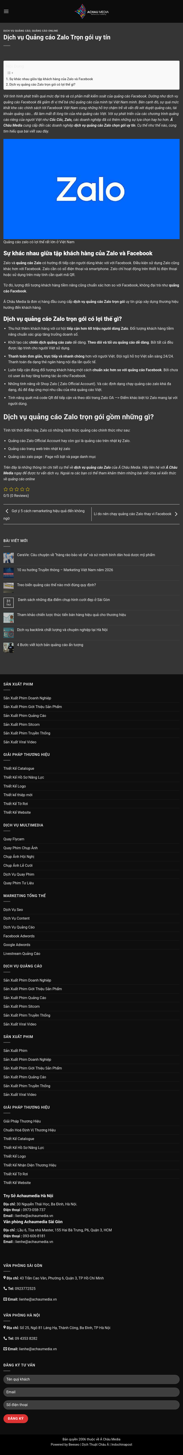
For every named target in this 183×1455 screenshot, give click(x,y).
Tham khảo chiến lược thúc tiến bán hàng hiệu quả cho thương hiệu (71, 615)
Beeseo (74, 1445)
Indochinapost (121, 1445)
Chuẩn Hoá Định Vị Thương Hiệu (29, 1130)
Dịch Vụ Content (16, 918)
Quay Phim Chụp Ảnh (20, 848)
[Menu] (6, 11)
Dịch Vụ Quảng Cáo (16, 30)
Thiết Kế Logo (14, 786)
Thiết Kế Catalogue (18, 768)
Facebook (138, 96)
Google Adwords (16, 945)
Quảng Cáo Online (45, 30)
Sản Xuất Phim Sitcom (21, 724)
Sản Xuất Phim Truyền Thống (26, 733)
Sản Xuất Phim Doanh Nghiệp (27, 698)
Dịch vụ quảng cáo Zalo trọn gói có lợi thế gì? (42, 85)
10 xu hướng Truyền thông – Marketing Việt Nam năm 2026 (65, 570)
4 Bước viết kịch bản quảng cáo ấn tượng (50, 645)
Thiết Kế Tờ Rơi (15, 804)
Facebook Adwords (19, 936)
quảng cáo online (21, 479)
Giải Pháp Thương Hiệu (22, 1121)
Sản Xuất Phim (15, 1050)
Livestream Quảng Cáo (21, 953)
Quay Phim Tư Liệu (18, 883)
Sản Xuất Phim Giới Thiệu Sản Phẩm (32, 707)
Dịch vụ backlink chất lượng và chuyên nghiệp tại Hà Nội (62, 630)
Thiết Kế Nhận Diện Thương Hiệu (29, 1165)
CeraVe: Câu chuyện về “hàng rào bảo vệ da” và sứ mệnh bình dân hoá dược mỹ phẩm (86, 555)
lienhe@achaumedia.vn (34, 1216)
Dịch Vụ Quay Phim (18, 874)
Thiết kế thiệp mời (17, 795)
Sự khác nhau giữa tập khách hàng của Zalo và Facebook (51, 79)
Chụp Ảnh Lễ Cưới (17, 865)
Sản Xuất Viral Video (19, 742)
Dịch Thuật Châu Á (95, 1445)
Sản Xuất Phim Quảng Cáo (24, 715)
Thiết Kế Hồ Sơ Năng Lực (23, 777)
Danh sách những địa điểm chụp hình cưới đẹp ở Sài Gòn (63, 600)
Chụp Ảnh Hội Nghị (18, 856)
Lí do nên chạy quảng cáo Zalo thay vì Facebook (137, 514)
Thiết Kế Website (17, 812)
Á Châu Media (110, 1439)
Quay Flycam (13, 839)
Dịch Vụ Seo (13, 910)
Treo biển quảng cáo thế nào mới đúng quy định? (56, 585)
